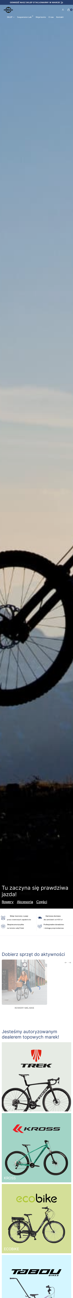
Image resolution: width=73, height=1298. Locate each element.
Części (41, 901)
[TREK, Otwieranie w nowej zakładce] (36, 1076)
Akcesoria (25, 901)
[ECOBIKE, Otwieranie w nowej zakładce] (36, 1218)
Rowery (8, 901)
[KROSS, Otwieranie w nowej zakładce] (36, 1147)
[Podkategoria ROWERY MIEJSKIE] (24, 985)
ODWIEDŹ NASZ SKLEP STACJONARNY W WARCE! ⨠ (36, 2)
